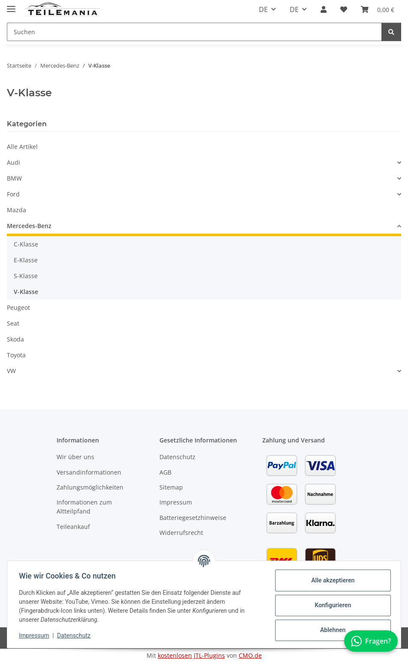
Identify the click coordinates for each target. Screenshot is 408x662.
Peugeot (18, 307)
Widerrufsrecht (181, 532)
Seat (13, 323)
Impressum (36, 635)
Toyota (16, 355)
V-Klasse (26, 292)
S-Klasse (26, 276)
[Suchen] (391, 32)
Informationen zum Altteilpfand (84, 506)
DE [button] (263, 9)
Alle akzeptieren (330, 580)
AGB (165, 472)
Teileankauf (73, 526)
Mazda (16, 210)
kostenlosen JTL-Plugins (191, 655)
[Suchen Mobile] (194, 32)
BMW (14, 178)
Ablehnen (330, 629)
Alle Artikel (22, 146)
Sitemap (171, 487)
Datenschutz (76, 635)
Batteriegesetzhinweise (192, 518)
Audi (13, 162)
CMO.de (250, 655)
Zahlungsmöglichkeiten (90, 487)
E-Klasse (26, 260)
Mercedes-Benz (29, 226)
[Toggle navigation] (11, 5)
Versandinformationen (89, 472)
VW (11, 371)
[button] (323, 9)
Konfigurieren (330, 605)
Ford (13, 194)
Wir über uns (75, 457)
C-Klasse (26, 244)
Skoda (15, 339)
